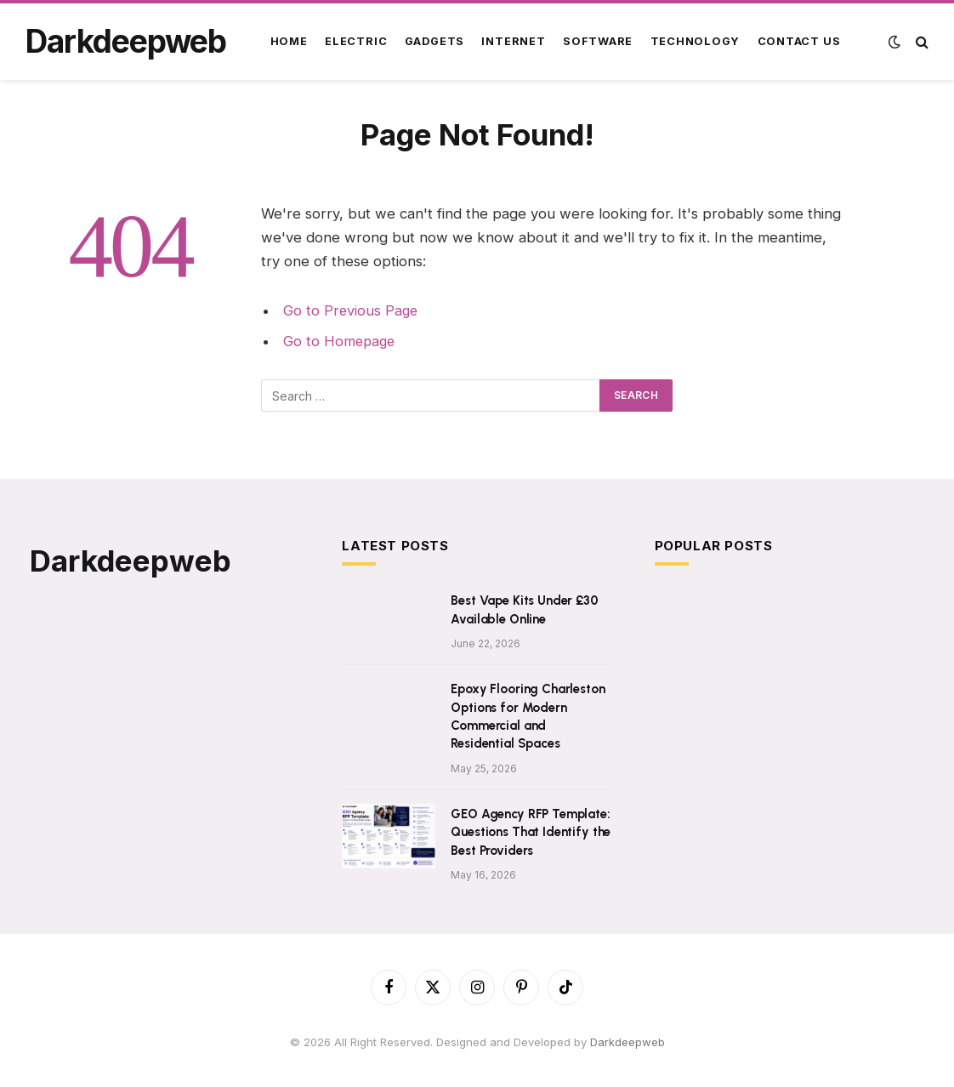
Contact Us (799, 41)
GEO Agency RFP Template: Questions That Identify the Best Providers (530, 832)
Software (598, 41)
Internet (513, 41)
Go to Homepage (340, 341)
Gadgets (434, 41)
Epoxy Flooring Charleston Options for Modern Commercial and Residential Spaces (528, 716)
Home (289, 41)
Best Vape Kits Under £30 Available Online (524, 609)
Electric (356, 41)
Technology (695, 41)
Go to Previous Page (351, 310)
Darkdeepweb (627, 1042)
